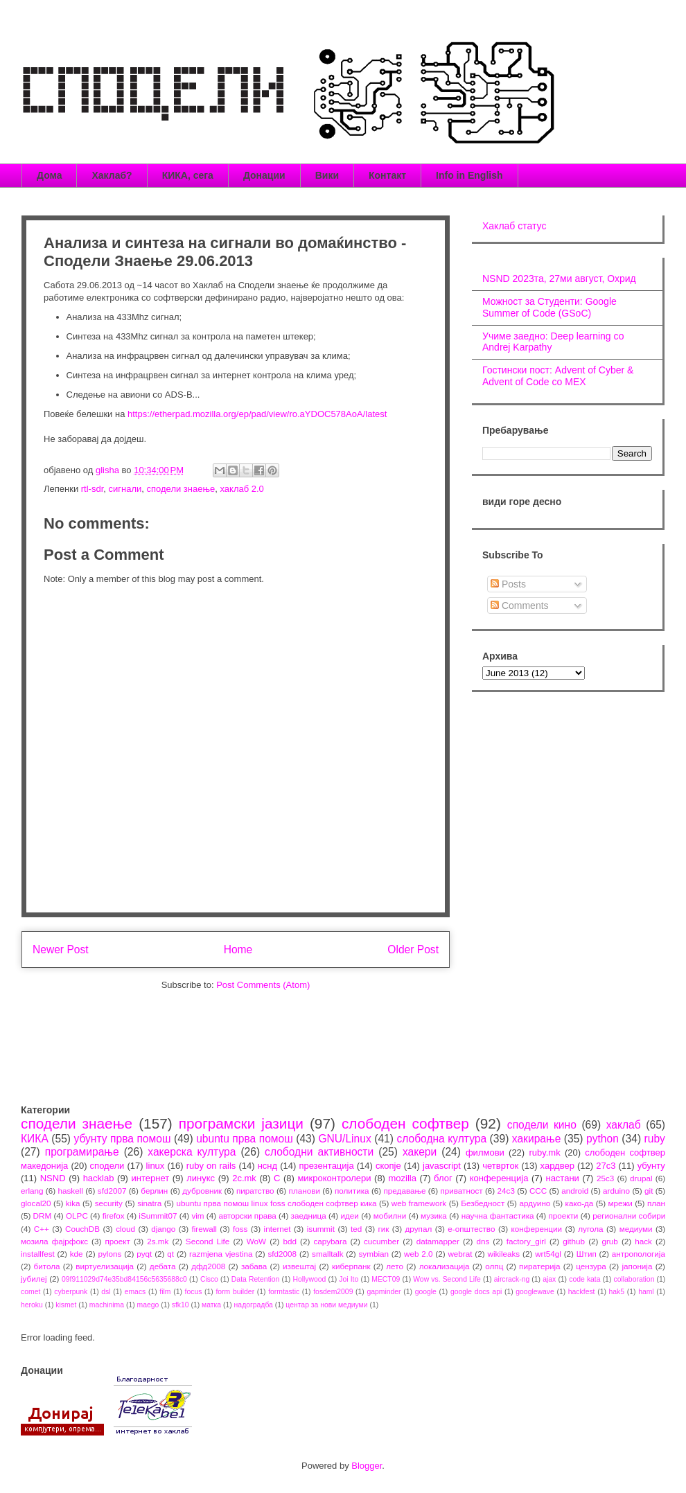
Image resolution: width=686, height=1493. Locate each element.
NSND (53, 1178)
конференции (537, 1228)
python (602, 1139)
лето (394, 1266)
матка (211, 1305)
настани (562, 1178)
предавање (405, 1190)
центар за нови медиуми (326, 1305)
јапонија (637, 1266)
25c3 (605, 1178)
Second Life (208, 1241)
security (109, 1203)
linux (155, 1165)
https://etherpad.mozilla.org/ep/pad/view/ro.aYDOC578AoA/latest (256, 414)
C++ (41, 1228)
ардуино (534, 1203)
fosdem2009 (333, 1292)
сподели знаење (181, 489)
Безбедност (482, 1203)
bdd (290, 1241)
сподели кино (542, 1125)
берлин (154, 1190)
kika (73, 1203)
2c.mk (244, 1178)
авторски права (247, 1215)
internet (277, 1228)
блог (443, 1178)
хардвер (557, 1165)
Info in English (469, 175)
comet (30, 1292)
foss (240, 1228)
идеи (349, 1215)
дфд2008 (208, 1266)
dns (482, 1241)
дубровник (202, 1190)
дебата (163, 1266)
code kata (584, 1279)
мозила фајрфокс (54, 1241)
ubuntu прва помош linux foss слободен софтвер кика (276, 1203)
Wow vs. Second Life (447, 1279)
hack (643, 1241)
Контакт (387, 175)
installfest (38, 1253)
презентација (326, 1165)
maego (148, 1305)
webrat (460, 1253)
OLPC (77, 1215)
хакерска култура (192, 1152)
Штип (587, 1253)
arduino (616, 1190)
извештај (299, 1266)
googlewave (535, 1292)
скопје (388, 1165)
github (574, 1241)
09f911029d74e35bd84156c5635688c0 (124, 1279)
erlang (32, 1190)
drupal (641, 1178)
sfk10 (180, 1305)
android (574, 1190)
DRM (42, 1215)
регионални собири (628, 1215)
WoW (256, 1241)
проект (117, 1241)
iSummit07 (158, 1215)
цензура (591, 1266)
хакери (420, 1152)
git (648, 1190)
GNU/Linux (344, 1139)
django (163, 1228)
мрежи (620, 1203)
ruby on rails (211, 1165)
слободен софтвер (405, 1123)
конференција (499, 1178)
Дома (49, 175)
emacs (135, 1292)
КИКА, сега (187, 175)
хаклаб (623, 1125)
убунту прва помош (121, 1139)
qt (170, 1253)
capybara (329, 1241)
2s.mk (157, 1241)
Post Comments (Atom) (263, 985)
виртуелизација (105, 1266)
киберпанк (351, 1266)
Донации (264, 175)
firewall (203, 1228)
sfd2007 (112, 1190)
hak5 (617, 1292)
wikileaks (503, 1253)
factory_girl (526, 1241)
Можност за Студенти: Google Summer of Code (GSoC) (549, 307)
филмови (485, 1152)
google (426, 1292)
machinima (106, 1305)
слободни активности (319, 1152)
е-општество (471, 1228)
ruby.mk (544, 1152)
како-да (579, 1203)
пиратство (255, 1190)
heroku (32, 1305)
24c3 (506, 1190)
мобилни (390, 1215)
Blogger (366, 1465)
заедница (308, 1215)
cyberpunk (70, 1292)
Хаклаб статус (514, 225)
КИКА (35, 1139)
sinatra (149, 1203)
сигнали (125, 489)
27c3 (605, 1165)
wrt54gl (548, 1253)
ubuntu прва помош (244, 1139)
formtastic (283, 1292)
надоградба (253, 1305)
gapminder (384, 1292)
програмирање (82, 1152)
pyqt (144, 1253)
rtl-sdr (92, 489)
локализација (444, 1266)
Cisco (209, 1279)
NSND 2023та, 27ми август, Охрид (559, 278)
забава (254, 1266)
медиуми (636, 1228)
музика (434, 1215)
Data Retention (255, 1279)
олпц (494, 1266)
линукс (200, 1178)
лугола (590, 1228)
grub (609, 1241)
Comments (520, 605)
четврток (500, 1165)
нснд (267, 1165)
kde (76, 1253)
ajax (549, 1279)
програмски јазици (241, 1123)
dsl (105, 1292)
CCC (538, 1190)
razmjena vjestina (221, 1253)
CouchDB (82, 1228)
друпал (418, 1228)
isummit (321, 1228)
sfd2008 (282, 1253)
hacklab (98, 1178)
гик (383, 1228)
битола (47, 1266)
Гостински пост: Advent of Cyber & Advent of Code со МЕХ (557, 375)
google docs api (476, 1292)
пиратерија (539, 1266)
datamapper (437, 1241)
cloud (125, 1228)
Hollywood (309, 1279)
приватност (461, 1190)
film (164, 1292)
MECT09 (385, 1279)
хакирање (536, 1139)
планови (304, 1190)
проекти (563, 1215)
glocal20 (36, 1203)
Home (238, 949)
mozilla (402, 1178)
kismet (65, 1305)
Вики (327, 175)
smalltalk (327, 1253)
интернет (151, 1178)
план (656, 1203)
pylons (110, 1253)
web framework (419, 1203)
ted (356, 1228)
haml (646, 1292)
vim (197, 1215)
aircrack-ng (511, 1279)
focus (193, 1292)
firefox (114, 1215)
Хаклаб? (111, 175)
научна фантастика (497, 1215)
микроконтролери (334, 1178)
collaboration (634, 1279)
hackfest (581, 1292)
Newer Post (61, 949)
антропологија (638, 1253)
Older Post (413, 949)
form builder (235, 1292)
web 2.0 (418, 1253)
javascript (442, 1165)
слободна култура (441, 1139)
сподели (107, 1165)
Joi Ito (348, 1279)
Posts (508, 584)
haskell (70, 1190)
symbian (373, 1253)
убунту (651, 1165)
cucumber (381, 1241)
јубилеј (34, 1278)
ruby (654, 1139)
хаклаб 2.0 (241, 489)
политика (352, 1190)
